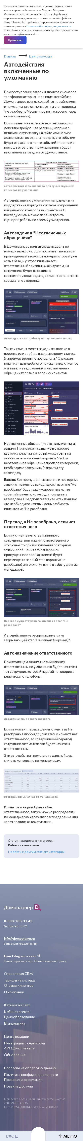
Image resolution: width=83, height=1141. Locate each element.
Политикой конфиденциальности (49, 26)
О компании (14, 992)
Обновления (14, 1054)
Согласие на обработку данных (30, 1068)
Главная (10, 56)
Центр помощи (40, 56)
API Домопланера (19, 1048)
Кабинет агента (17, 1011)
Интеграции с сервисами (24, 1043)
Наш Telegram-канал (22, 956)
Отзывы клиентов (18, 985)
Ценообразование (19, 1017)
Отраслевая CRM (18, 973)
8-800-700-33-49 (18, 921)
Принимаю (15, 40)
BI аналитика (14, 1023)
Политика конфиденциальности (31, 1074)
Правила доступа (18, 1086)
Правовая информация (23, 1079)
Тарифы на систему (20, 980)
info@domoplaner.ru (19, 938)
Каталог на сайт (17, 1005)
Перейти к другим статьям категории (36, 851)
